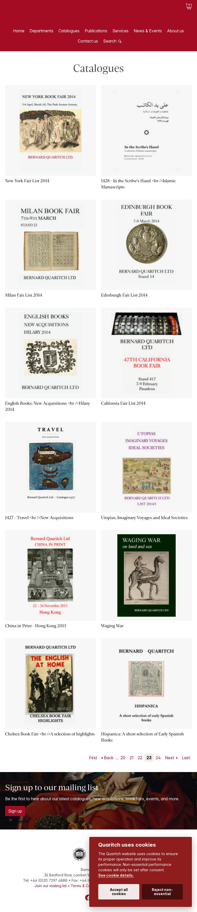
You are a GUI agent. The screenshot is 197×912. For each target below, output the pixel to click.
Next (170, 757)
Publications (96, 30)
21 (132, 757)
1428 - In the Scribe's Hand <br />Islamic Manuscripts (138, 183)
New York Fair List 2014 (27, 180)
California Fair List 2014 (123, 403)
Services (120, 30)
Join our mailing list (51, 886)
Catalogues (69, 30)
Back (108, 757)
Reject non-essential (162, 892)
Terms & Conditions (87, 886)
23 (149, 757)
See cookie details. (116, 875)
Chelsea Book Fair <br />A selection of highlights (50, 734)
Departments (41, 30)
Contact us (88, 41)
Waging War (112, 625)
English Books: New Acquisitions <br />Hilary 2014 (47, 406)
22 (140, 757)
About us (175, 30)
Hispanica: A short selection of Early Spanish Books (142, 737)
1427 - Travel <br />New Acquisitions (39, 517)
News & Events (148, 30)
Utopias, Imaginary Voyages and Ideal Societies (144, 517)
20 (123, 757)
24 (158, 757)
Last (186, 757)
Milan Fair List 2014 (23, 295)
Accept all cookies (119, 892)
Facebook (88, 898)
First (93, 757)
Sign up (15, 811)
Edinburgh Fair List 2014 (124, 295)
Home (18, 30)
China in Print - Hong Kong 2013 (35, 625)
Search (109, 41)
